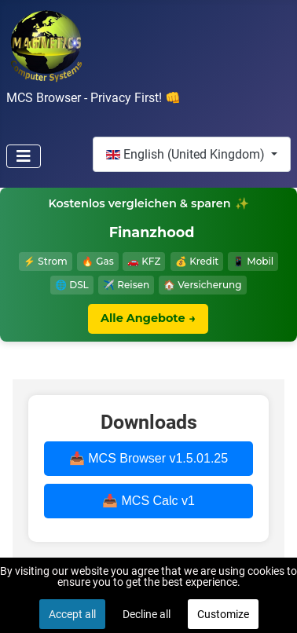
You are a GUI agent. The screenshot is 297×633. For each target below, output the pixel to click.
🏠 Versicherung (202, 285)
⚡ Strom (46, 261)
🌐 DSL (72, 285)
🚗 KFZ (143, 261)
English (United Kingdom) (187, 154)
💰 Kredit (196, 261)
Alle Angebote (148, 318)
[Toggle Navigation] (23, 156)
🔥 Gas (98, 261)
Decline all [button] (146, 614)
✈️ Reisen (126, 285)
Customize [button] (223, 614)
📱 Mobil (253, 261)
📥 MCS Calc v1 (148, 500)
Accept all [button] (72, 614)
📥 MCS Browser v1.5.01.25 (148, 458)
